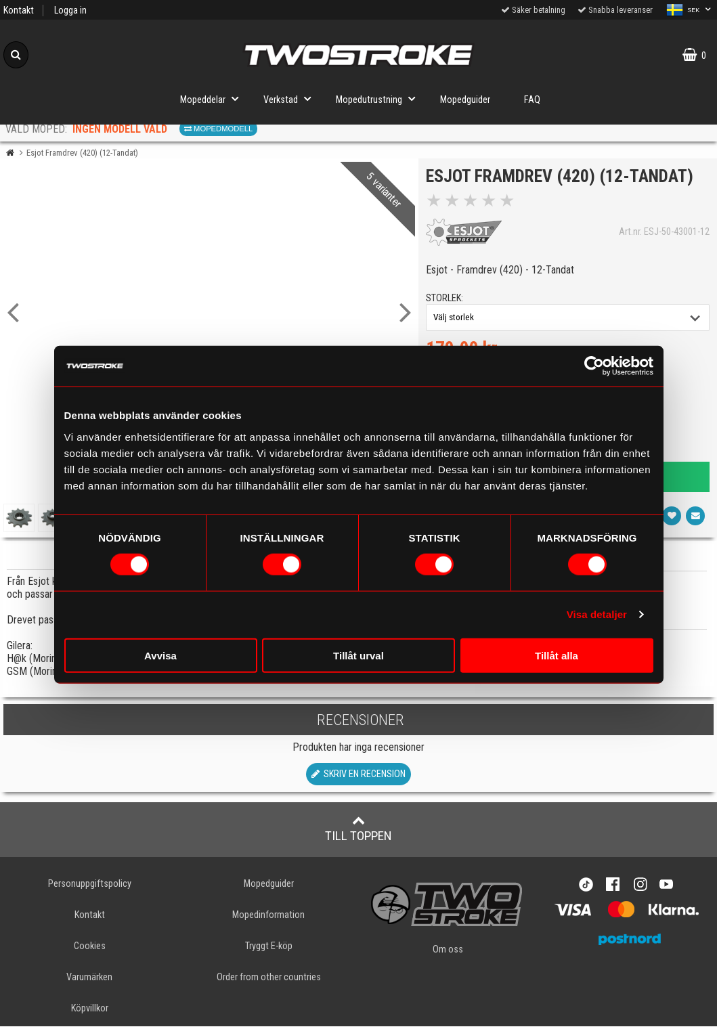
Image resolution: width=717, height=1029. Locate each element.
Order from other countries (269, 979)
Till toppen (358, 831)
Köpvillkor (89, 1011)
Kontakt (18, 10)
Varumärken (89, 979)
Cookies (90, 948)
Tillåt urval (358, 655)
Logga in (70, 10)
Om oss (448, 951)
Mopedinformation (268, 917)
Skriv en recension (358, 776)
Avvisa (160, 655)
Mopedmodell (218, 129)
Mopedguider (465, 100)
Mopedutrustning (379, 98)
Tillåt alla (556, 655)
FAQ (532, 100)
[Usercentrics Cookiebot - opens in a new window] (594, 366)
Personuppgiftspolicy (89, 886)
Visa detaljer (597, 614)
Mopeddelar (213, 98)
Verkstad (291, 98)
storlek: (447, 301)
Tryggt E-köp (268, 948)
